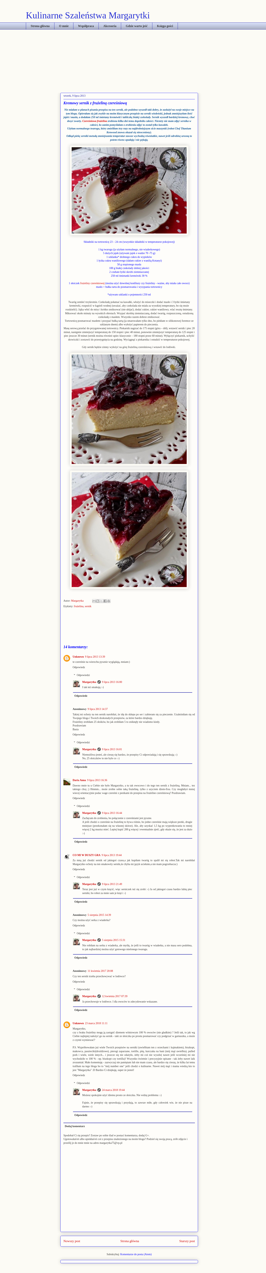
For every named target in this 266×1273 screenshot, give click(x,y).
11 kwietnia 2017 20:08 (100, 971)
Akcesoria (109, 26)
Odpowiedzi (83, 675)
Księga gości (165, 26)
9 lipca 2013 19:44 (112, 855)
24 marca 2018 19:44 (113, 1090)
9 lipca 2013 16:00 (112, 682)
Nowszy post (71, 1241)
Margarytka (77, 600)
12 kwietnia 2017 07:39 (114, 996)
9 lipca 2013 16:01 (112, 749)
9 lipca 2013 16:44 (112, 813)
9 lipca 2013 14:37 (98, 709)
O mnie (64, 26)
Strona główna (40, 26)
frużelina (79, 606)
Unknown (78, 656)
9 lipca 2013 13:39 (95, 656)
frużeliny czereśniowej (92, 283)
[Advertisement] (133, 58)
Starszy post (187, 1241)
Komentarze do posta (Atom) (136, 1254)
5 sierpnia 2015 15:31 (113, 940)
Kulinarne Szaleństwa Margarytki (88, 15)
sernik (88, 606)
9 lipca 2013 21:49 (112, 884)
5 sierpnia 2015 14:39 (99, 915)
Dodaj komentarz (75, 1126)
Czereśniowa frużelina (94, 121)
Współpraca (86, 26)
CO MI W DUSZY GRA (86, 855)
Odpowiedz (79, 667)
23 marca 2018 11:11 (96, 1023)
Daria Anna (79, 780)
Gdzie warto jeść (137, 26)
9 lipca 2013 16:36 (97, 780)
